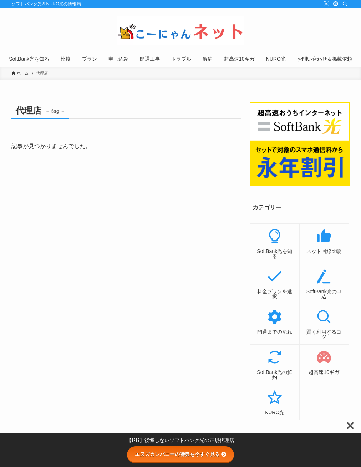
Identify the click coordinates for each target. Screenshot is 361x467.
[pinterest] (335, 4)
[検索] (345, 4)
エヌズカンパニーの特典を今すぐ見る (180, 454)
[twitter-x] (326, 4)
